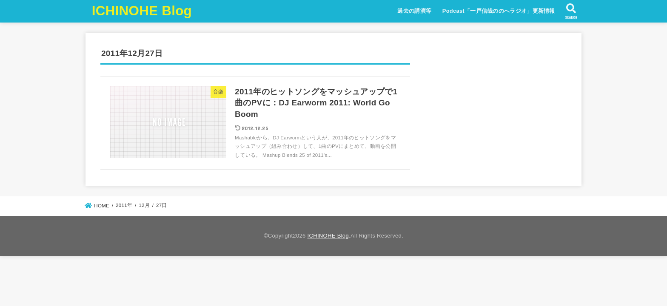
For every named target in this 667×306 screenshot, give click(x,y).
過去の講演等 (414, 11)
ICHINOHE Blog (142, 10)
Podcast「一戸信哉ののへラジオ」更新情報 (498, 11)
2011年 (124, 205)
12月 (144, 205)
